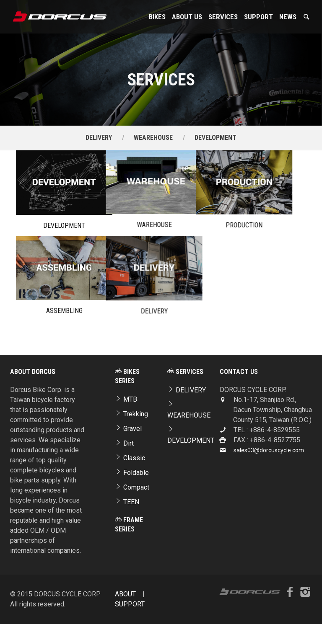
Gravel (128, 429)
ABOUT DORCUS (32, 372)
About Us (187, 17)
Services (223, 17)
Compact (132, 487)
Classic (130, 458)
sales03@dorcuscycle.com (269, 450)
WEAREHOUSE (153, 138)
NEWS (287, 17)
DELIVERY (99, 138)
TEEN (127, 502)
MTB (126, 399)
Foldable (132, 473)
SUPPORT (258, 17)
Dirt (124, 443)
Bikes (157, 17)
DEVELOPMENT (215, 138)
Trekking (131, 414)
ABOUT (125, 594)
